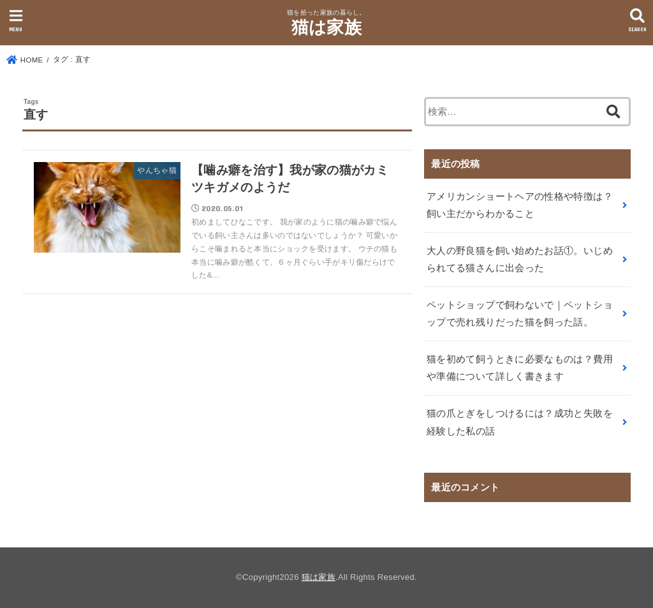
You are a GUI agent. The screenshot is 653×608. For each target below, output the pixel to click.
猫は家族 (326, 27)
